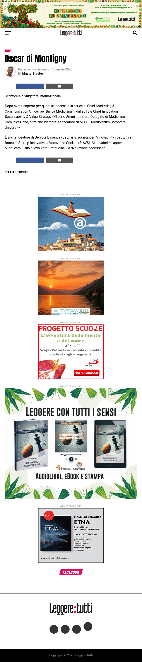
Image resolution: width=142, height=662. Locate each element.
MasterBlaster (32, 73)
